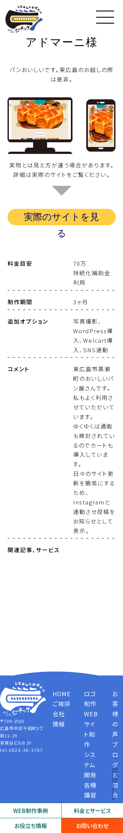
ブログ (115, 754)
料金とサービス (92, 810)
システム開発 (90, 764)
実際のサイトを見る (61, 218)
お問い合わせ (92, 825)
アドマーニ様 (62, 42)
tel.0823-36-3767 (21, 750)
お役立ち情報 (30, 825)
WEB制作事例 (30, 810)
